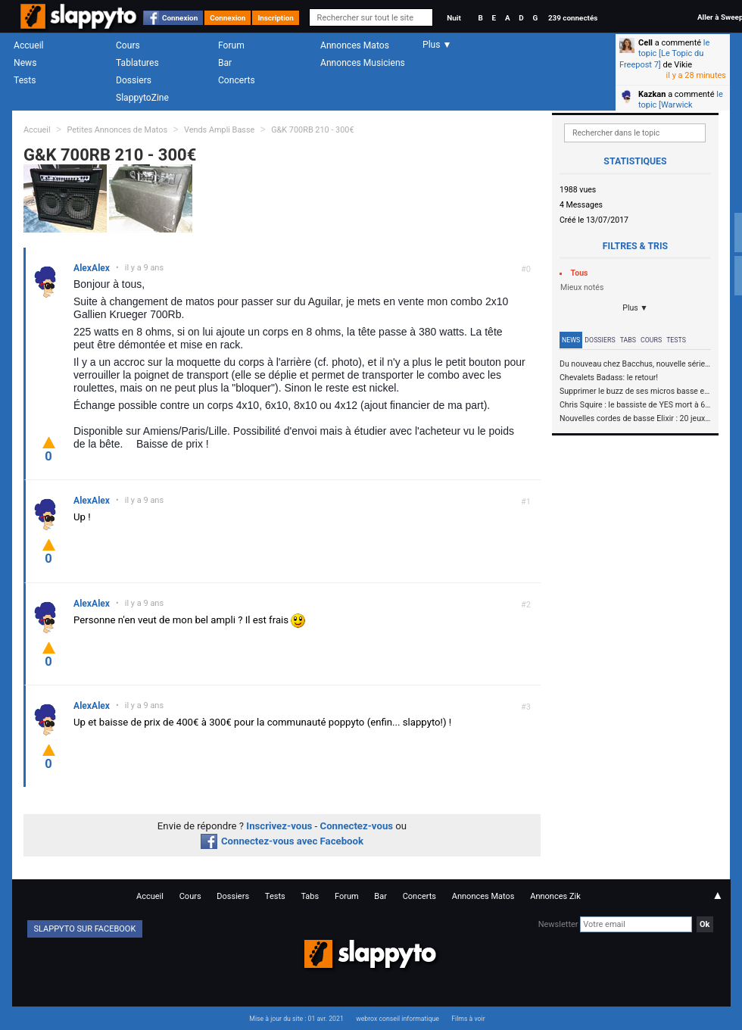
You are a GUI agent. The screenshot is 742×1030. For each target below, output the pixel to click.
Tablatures (137, 63)
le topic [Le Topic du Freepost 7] (664, 54)
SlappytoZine (142, 97)
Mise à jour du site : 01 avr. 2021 (296, 1018)
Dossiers (133, 80)
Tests (25, 80)
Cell (645, 43)
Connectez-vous (357, 826)
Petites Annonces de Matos (117, 130)
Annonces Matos (354, 45)
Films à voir (468, 1018)
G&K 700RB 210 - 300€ (312, 130)
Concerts (236, 80)
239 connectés (572, 18)
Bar (225, 63)
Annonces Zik (555, 896)
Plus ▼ (635, 308)
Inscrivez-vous (279, 826)
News (25, 63)
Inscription (275, 18)
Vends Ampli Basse (219, 130)
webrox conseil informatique (397, 1018)
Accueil (29, 45)
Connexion (180, 18)
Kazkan (652, 94)
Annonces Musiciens (362, 63)
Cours (128, 45)
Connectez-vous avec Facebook (282, 841)
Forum (231, 45)
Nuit (453, 18)
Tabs (628, 340)
